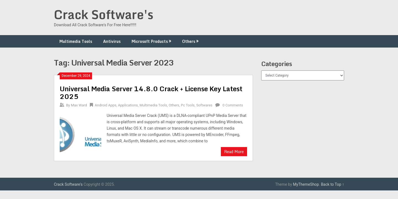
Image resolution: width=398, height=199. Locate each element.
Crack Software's (103, 14)
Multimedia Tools (75, 41)
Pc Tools (188, 105)
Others (188, 41)
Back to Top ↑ (332, 184)
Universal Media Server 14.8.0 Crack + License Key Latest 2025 (151, 92)
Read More (234, 151)
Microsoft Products (150, 41)
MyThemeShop (306, 184)
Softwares (204, 105)
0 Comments (232, 105)
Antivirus (112, 41)
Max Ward (79, 105)
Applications (128, 105)
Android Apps (105, 105)
